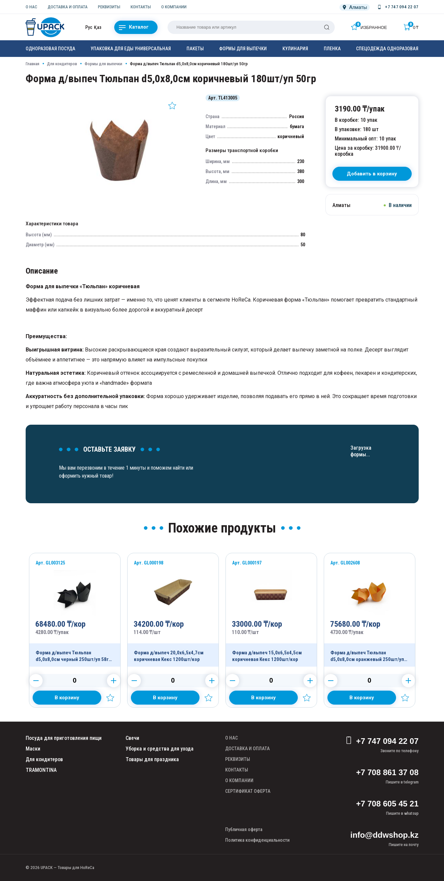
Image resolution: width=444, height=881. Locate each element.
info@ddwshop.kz (384, 834)
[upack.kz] (46, 27)
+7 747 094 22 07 (382, 741)
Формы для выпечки (243, 48)
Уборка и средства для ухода (160, 749)
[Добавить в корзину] (67, 698)
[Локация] (354, 7)
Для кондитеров (62, 63)
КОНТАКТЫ (141, 6)
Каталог (134, 27)
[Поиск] (327, 27)
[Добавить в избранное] (172, 105)
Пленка (332, 48)
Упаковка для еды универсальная (131, 48)
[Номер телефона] (397, 7)
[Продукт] (74, 610)
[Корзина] (411, 27)
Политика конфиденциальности (257, 840)
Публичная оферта (243, 829)
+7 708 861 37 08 (387, 772)
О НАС (31, 6)
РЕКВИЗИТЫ (109, 6)
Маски (33, 749)
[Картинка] (121, 197)
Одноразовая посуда (50, 48)
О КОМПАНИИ (174, 6)
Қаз (97, 27)
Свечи (132, 738)
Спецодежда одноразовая (387, 48)
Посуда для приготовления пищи (64, 738)
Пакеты (195, 48)
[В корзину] (372, 174)
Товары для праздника (152, 759)
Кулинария (295, 48)
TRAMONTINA (41, 770)
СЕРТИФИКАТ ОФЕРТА (247, 791)
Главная (32, 63)
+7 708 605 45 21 (387, 803)
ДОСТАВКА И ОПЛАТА (68, 6)
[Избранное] (369, 27)
